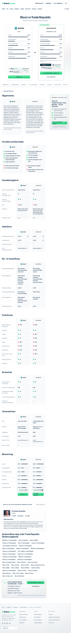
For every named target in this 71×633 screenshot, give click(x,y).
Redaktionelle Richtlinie (54, 617)
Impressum (51, 622)
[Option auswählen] (67, 3)
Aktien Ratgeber (38, 614)
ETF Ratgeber (37, 617)
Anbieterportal (39, 3)
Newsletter (22, 622)
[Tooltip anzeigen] (28, 236)
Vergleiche (48, 3)
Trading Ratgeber (38, 622)
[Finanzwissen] (9, 3)
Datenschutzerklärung (54, 620)
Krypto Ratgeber (38, 620)
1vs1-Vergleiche (57, 3)
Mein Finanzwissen (23, 614)
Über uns (51, 614)
